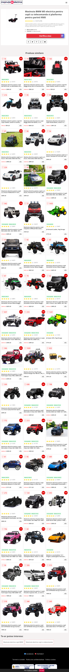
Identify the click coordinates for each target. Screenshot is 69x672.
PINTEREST (39, 654)
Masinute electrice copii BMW (13, 642)
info (20, 89)
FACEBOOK (29, 654)
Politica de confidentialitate (35, 660)
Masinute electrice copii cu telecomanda (39, 642)
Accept (42, 670)
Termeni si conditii (18, 660)
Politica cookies (50, 660)
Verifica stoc (51, 36)
